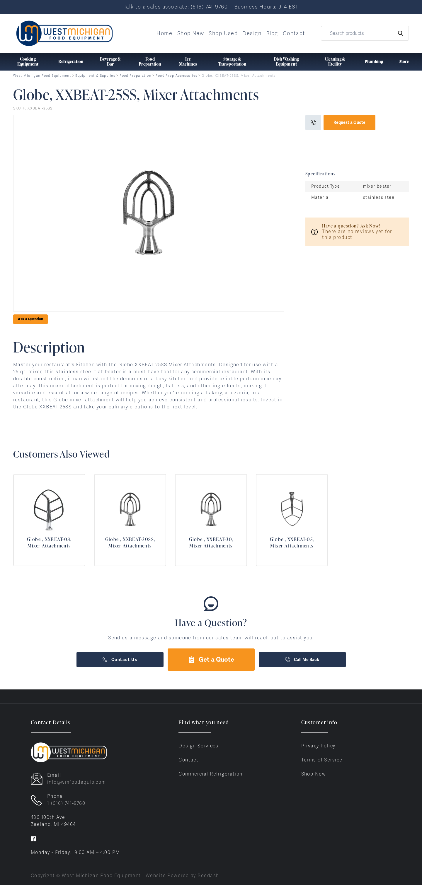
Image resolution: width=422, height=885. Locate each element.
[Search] (365, 33)
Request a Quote (349, 122)
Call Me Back (302, 659)
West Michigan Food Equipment (42, 75)
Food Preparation (135, 75)
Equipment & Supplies (95, 75)
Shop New (190, 33)
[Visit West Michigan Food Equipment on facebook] (33, 838)
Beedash (208, 875)
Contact (294, 33)
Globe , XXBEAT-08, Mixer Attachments (49, 542)
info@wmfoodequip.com (76, 782)
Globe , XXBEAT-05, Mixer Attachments (292, 542)
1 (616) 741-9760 (66, 803)
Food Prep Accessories (176, 75)
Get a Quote (211, 659)
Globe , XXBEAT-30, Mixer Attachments (211, 542)
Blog (272, 33)
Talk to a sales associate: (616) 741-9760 (176, 6)
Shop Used (223, 33)
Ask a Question (30, 319)
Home (164, 33)
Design (251, 33)
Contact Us (120, 659)
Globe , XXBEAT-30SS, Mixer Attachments (130, 542)
